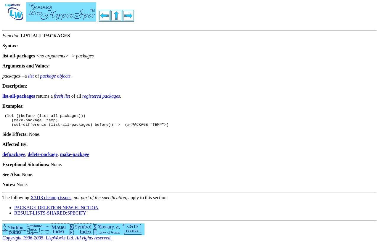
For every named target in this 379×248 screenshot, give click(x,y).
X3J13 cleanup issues (50, 200)
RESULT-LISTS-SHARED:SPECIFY (50, 215)
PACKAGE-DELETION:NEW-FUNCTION (56, 210)
